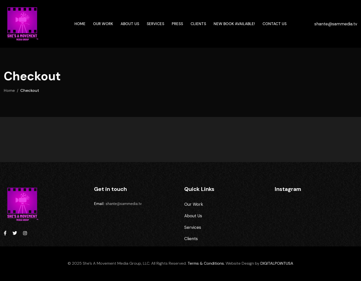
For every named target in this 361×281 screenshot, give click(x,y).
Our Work (103, 23)
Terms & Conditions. (206, 263)
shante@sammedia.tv (335, 24)
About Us (130, 23)
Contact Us (274, 23)
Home (79, 23)
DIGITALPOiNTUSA (276, 263)
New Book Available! (234, 23)
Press (177, 23)
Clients (198, 23)
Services (155, 23)
